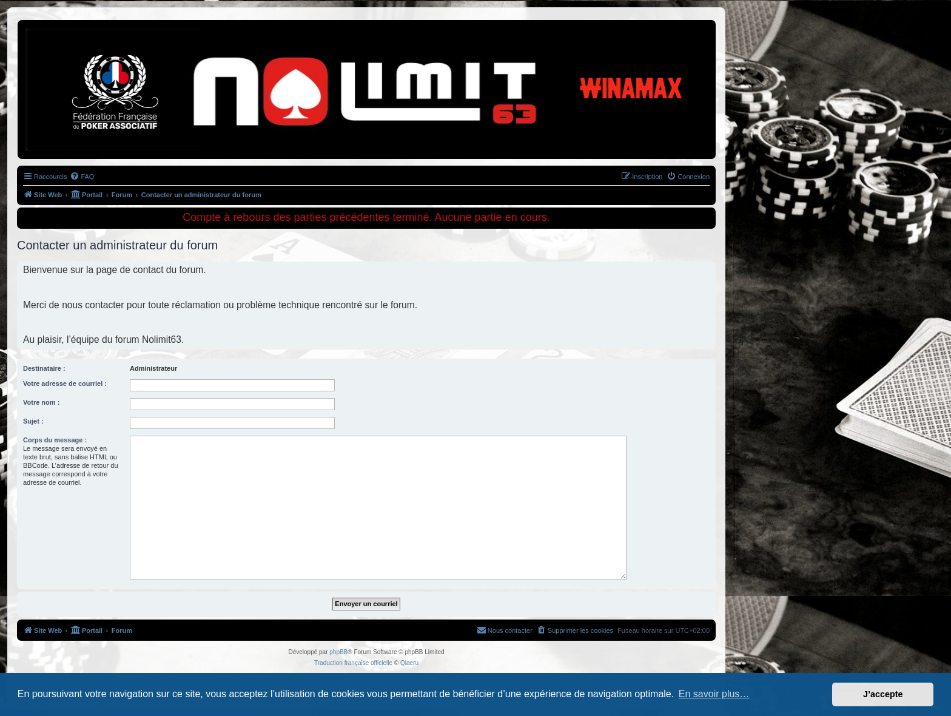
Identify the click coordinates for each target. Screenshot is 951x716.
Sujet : (33, 421)
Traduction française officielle (353, 663)
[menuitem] (82, 176)
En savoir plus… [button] (714, 694)
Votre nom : (41, 402)
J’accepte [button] (883, 694)
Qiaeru (409, 663)
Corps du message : (55, 440)
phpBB (338, 652)
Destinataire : (44, 368)
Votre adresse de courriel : (65, 383)
